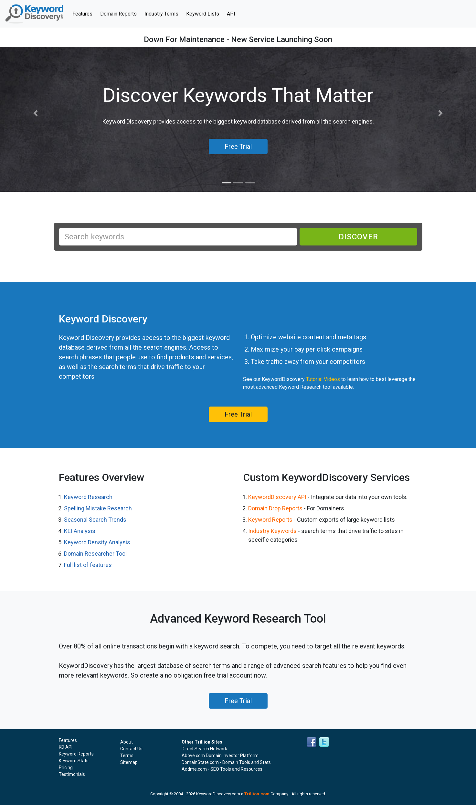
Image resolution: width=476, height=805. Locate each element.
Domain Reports (118, 14)
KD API (65, 747)
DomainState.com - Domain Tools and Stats (226, 762)
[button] (35, 113)
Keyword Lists (202, 14)
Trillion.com (257, 793)
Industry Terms (161, 14)
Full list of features (88, 564)
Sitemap (129, 762)
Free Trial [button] (238, 146)
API (231, 14)
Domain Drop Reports (275, 508)
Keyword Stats (74, 760)
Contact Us (131, 748)
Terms (126, 755)
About (126, 742)
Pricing (66, 767)
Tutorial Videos (323, 379)
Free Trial (238, 414)
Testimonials (72, 774)
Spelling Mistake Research (98, 508)
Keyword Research (88, 497)
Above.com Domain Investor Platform (220, 755)
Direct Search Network (204, 748)
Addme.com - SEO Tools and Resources (222, 769)
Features (84, 13)
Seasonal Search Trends (95, 519)
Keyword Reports (270, 519)
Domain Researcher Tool (95, 553)
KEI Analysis (79, 531)
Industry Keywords (272, 531)
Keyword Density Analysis (97, 542)
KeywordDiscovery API (277, 497)
